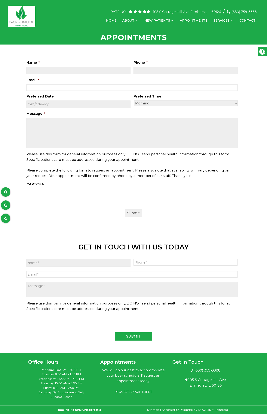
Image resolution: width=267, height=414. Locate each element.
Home (114, 19)
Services (222, 19)
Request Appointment (133, 392)
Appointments (195, 19)
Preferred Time (147, 96)
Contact (248, 19)
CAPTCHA (35, 184)
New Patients (159, 19)
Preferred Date (40, 96)
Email (32, 80)
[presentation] (55, 196)
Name (33, 62)
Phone (141, 62)
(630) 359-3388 (244, 10)
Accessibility (170, 410)
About (131, 19)
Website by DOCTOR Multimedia (204, 410)
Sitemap (153, 410)
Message (35, 114)
